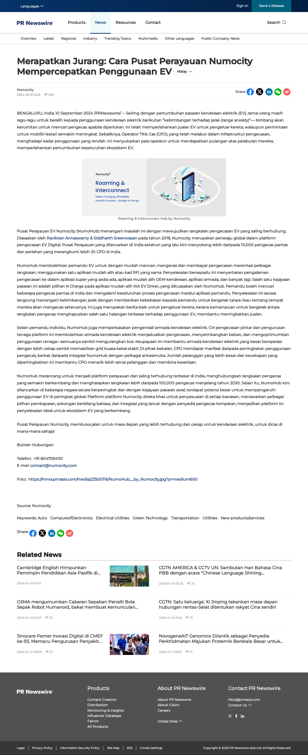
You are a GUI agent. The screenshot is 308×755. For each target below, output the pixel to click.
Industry (90, 38)
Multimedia (148, 38)
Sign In (242, 6)
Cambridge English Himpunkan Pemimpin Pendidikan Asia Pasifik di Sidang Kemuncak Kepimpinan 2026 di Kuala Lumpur (59, 570)
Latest (49, 38)
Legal (21, 748)
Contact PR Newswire (254, 688)
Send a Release (271, 6)
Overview (28, 38)
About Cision (168, 705)
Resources (126, 22)
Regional (68, 38)
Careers (164, 710)
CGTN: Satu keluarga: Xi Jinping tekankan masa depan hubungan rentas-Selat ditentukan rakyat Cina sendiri (218, 605)
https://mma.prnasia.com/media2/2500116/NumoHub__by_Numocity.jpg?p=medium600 (113, 479)
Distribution (97, 705)
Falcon (93, 721)
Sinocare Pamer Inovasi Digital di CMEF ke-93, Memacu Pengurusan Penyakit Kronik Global (60, 639)
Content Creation (101, 699)
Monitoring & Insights (105, 710)
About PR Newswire (181, 688)
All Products (97, 726)
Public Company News (220, 38)
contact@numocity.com (53, 465)
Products (76, 22)
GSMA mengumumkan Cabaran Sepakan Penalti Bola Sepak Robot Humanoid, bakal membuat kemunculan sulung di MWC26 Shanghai (76, 605)
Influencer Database (104, 716)
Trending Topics (117, 38)
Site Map (113, 748)
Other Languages (179, 38)
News (100, 22)
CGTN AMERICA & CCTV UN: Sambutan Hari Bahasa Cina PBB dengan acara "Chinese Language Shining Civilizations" (220, 570)
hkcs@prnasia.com (244, 699)
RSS (129, 748)
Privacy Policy (42, 748)
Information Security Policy (80, 748)
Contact (153, 22)
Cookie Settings (151, 748)
